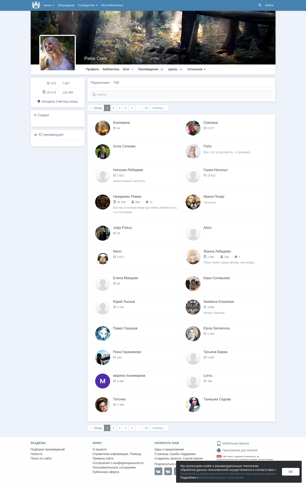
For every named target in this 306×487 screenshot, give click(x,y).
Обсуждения (66, 5)
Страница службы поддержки (175, 454)
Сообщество (88, 5)
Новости (36, 454)
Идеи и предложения (169, 449)
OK (291, 471)
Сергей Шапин (193, 458)
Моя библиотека (112, 5)
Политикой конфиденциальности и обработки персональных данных (228, 473)
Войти (269, 5)
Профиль (92, 69)
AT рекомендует (51, 134)
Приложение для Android (236, 450)
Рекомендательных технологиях (221, 477)
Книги (49, 5)
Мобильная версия (232, 443)
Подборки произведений (48, 449)
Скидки (43, 115)
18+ (219, 456)
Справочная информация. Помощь (117, 454)
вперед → (159, 108)
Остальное (196, 69)
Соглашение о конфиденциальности (118, 463)
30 (146, 108)
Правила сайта (103, 458)
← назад (96, 108)
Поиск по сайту (41, 458)
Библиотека (111, 69)
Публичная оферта (106, 472)
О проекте (100, 449)
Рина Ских (95, 58)
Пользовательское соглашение (114, 467)
